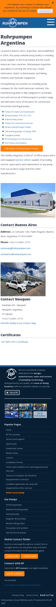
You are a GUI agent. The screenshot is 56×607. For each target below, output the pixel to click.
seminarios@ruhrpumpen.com (16, 254)
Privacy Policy (18, 595)
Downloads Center (14, 448)
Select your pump (15, 492)
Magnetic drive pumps (16, 518)
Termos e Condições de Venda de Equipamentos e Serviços (21, 477)
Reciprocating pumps (15, 523)
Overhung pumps (14, 504)
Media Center (12, 453)
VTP (20, 115)
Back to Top (46, 595)
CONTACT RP (12, 556)
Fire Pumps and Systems (16, 143)
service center (23, 159)
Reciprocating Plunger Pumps (18, 127)
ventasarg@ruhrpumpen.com (15, 248)
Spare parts (11, 443)
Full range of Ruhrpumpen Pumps (22, 148)
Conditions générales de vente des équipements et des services (22, 486)
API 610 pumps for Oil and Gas (18, 139)
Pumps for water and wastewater (19, 111)
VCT (25, 115)
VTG (29, 115)
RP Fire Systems (13, 434)
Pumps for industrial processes (19, 123)
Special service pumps (16, 532)
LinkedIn (8, 585)
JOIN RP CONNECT (14, 573)
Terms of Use (32, 595)
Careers (9, 457)
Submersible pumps (14, 119)
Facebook (28, 585)
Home (8, 429)
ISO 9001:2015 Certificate (14, 341)
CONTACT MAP (29, 556)
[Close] (53, 2)
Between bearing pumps (17, 509)
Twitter (38, 585)
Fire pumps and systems (17, 528)
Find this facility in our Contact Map (18, 323)
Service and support (15, 439)
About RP (14, 392)
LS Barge (27, 131)
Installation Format (14, 462)
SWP (34, 131)
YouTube (18, 585)
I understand (45, 11)
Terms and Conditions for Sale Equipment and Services (27, 469)
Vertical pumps (12, 514)
